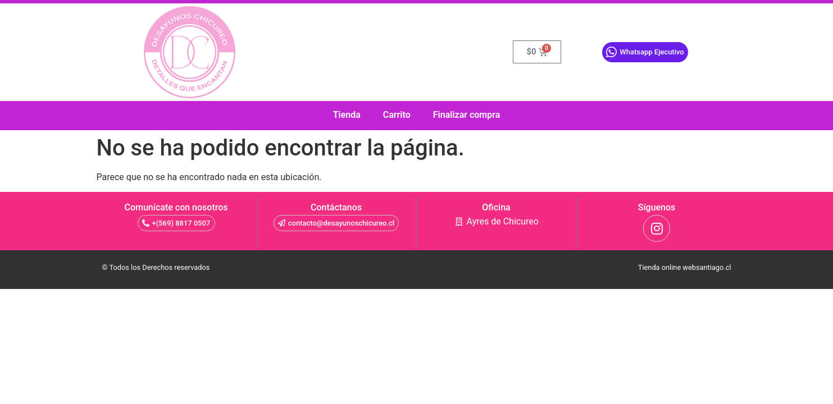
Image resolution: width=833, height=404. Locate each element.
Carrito (397, 114)
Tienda (347, 114)
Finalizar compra (466, 114)
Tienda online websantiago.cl (684, 267)
